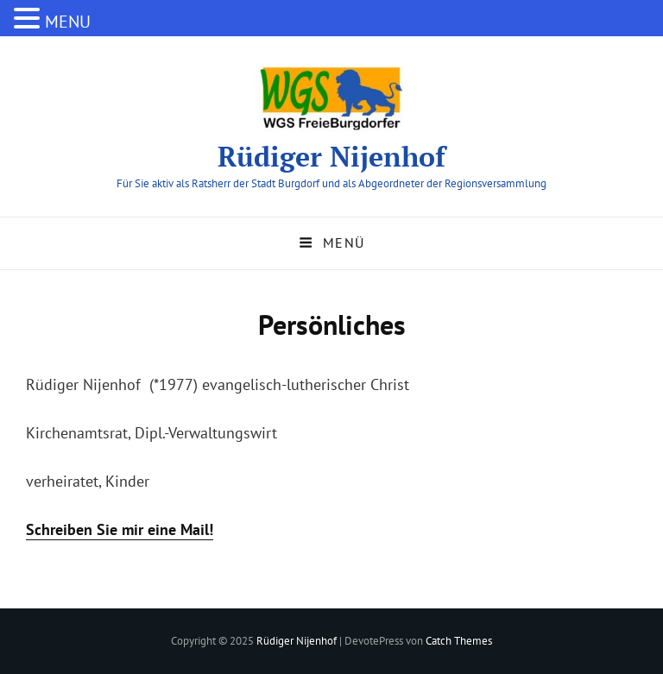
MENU (68, 21)
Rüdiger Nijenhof (331, 156)
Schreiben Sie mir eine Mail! (119, 529)
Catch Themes (459, 640)
